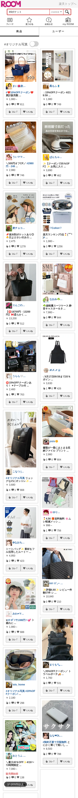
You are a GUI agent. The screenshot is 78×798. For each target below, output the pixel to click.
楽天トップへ (67, 3)
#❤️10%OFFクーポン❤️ (19, 92)
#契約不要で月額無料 (55, 742)
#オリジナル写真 (15, 478)
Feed (10, 21)
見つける (29, 21)
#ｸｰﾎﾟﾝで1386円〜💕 (19, 620)
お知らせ (49, 21)
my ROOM (68, 21)
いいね (29, 112)
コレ (15, 112)
